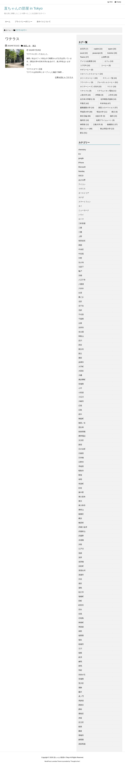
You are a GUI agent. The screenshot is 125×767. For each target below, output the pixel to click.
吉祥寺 (81, 327)
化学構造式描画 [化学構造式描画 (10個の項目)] (108, 99)
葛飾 (80, 688)
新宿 (80, 445)
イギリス (81, 189)
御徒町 (81, 419)
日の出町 (81, 449)
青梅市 (81, 735)
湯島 (80, 588)
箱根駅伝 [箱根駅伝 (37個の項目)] (112, 124)
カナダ (81, 197)
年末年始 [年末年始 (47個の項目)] (105, 103)
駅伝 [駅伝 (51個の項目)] (83, 133)
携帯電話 (81, 436)
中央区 (81, 249)
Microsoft (82, 167)
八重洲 (81, 284)
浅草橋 (81, 562)
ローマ (81, 219)
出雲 (80, 293)
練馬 (80, 662)
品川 (80, 340)
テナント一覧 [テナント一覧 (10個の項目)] (110, 78)
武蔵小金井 (82, 527)
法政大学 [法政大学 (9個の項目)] (100, 116)
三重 (80, 228)
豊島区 (81, 714)
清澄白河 (81, 570)
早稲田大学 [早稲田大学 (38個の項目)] (86, 112)
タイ (80, 206)
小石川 (81, 397)
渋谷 (80, 579)
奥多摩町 (81, 380)
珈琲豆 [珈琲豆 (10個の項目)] (84, 120)
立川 (80, 648)
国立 (80, 353)
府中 (80, 414)
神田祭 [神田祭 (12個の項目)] (84, 124)
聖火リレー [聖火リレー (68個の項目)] (86, 129)
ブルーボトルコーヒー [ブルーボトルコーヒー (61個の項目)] (107, 82)
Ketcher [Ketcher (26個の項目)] (112, 53)
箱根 (80, 653)
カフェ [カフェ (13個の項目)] (108, 61)
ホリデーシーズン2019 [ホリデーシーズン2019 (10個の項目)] (90, 87)
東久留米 (81, 497)
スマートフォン (84, 202)
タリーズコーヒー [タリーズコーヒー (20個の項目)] (89, 78)
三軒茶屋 (81, 223)
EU (79, 154)
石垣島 (81, 618)
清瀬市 (81, 575)
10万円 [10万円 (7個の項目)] (84, 49)
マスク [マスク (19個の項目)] (111, 87)
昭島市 (81, 471)
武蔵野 (81, 536)
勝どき (81, 297)
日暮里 (81, 453)
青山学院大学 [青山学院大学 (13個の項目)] (107, 129)
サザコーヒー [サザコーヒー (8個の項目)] (86, 70)
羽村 (80, 670)
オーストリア (83, 193)
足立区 (81, 722)
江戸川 (81, 549)
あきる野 (81, 180)
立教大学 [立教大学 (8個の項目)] (98, 124)
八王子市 (81, 280)
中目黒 (81, 254)
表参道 (81, 701)
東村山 (81, 510)
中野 (80, 258)
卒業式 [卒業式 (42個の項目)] (84, 103)
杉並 (80, 488)
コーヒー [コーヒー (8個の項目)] (106, 65)
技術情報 (81, 432)
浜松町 (81, 566)
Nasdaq (81, 171)
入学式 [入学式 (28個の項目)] (112, 95)
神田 (80, 631)
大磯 (80, 375)
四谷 (80, 345)
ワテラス (12, 39)
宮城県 (81, 384)
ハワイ (81, 215)
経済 (80, 657)
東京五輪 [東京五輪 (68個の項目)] (85, 116)
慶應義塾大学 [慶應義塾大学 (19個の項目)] (87, 108)
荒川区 (81, 683)
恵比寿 (81, 427)
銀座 (80, 727)
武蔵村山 (81, 531)
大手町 (81, 367)
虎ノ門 (81, 696)
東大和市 (81, 505)
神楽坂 (81, 627)
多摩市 (81, 362)
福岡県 (81, 635)
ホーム (8, 30)
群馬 (80, 666)
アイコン (81, 184)
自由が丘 (81, 675)
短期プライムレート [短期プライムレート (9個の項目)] (105, 120)
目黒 (80, 614)
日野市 (81, 462)
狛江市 (81, 592)
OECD (80, 176)
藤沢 (80, 692)
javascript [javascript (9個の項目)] (97, 53)
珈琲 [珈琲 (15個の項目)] (113, 116)
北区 (80, 301)
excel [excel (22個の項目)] (84, 53)
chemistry (82, 150)
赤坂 (80, 718)
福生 (80, 640)
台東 (80, 323)
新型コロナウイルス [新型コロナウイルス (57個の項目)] (108, 108)
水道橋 (81, 540)
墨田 (80, 358)
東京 (34, 46)
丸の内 (81, 262)
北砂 (80, 310)
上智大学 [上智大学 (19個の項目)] (85, 95)
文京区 (81, 440)
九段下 (81, 267)
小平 (80, 388)
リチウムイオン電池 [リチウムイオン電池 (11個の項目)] (106, 91)
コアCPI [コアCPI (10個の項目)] (85, 65)
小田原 (81, 393)
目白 (80, 609)
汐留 (80, 544)
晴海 (80, 475)
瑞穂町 (81, 596)
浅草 (80, 557)
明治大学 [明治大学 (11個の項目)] (102, 112)
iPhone (81, 163)
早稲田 (81, 466)
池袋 (80, 553)
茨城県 (81, 679)
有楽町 (81, 484)
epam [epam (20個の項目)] (112, 49)
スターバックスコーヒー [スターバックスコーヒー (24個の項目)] (91, 74)
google (81, 158)
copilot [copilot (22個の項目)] (98, 49)
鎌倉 (80, 731)
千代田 (81, 314)
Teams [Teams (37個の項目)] (84, 57)
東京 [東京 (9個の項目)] (114, 112)
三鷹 (80, 232)
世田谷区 (81, 241)
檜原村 (81, 523)
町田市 (81, 605)
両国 (80, 245)
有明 (80, 479)
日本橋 (81, 458)
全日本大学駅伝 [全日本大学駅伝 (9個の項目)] (87, 99)
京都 (80, 275)
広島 (80, 410)
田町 (80, 601)
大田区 (81, 371)
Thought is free (75, 761)
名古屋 (81, 332)
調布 (80, 709)
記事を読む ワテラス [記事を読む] (64, 77)
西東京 (81, 705)
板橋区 (81, 514)
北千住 (81, 306)
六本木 (81, 288)
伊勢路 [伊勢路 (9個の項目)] (99, 95)
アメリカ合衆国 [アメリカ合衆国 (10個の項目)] (88, 61)
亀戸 (80, 271)
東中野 (81, 492)
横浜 (80, 518)
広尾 (80, 406)
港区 (80, 583)
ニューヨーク (83, 210)
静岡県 (81, 740)
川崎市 (81, 401)
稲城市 (81, 644)
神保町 (81, 622)
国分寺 (81, 349)
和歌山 (81, 336)
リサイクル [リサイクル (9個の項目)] (85, 91)
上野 (80, 236)
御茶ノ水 (27, 46)
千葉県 (81, 319)
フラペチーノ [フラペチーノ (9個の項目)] (86, 82)
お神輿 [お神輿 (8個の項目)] (105, 57)
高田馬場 (81, 744)
